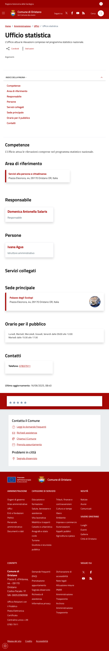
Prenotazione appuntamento (39, 583)
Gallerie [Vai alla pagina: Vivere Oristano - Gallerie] (84, 534)
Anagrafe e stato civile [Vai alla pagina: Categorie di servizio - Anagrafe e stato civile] (40, 533)
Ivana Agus (15, 247)
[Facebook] (71, 13)
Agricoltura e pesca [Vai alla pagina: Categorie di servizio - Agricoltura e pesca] (65, 535)
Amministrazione (22, 26)
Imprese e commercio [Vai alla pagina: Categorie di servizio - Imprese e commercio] (66, 522)
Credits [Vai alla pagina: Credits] (28, 641)
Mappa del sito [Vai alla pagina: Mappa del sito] (14, 641)
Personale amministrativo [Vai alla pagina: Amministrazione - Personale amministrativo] (14, 524)
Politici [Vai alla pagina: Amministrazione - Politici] (10, 517)
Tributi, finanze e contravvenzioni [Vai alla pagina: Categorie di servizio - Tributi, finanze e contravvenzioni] (64, 502)
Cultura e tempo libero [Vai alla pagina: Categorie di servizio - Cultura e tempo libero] (64, 511)
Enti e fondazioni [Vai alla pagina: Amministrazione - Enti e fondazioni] (15, 513)
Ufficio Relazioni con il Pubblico (17, 604)
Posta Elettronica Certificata (15, 613)
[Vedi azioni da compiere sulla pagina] (27, 48)
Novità (84, 491)
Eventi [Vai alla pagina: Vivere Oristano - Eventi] (84, 529)
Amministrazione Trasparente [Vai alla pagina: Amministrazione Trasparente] (64, 597)
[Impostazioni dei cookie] (5, 646)
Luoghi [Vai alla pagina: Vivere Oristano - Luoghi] (84, 525)
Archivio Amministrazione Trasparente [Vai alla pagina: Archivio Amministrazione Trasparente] (64, 608)
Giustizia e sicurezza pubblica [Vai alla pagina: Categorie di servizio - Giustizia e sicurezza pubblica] (41, 547)
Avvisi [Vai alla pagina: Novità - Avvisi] (83, 504)
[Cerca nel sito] (101, 13)
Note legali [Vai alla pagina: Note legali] (61, 580)
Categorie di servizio (43, 491)
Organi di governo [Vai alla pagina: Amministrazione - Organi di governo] (16, 499)
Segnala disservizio (41, 589)
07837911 (25, 366)
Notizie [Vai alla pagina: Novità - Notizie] (84, 499)
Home (8, 26)
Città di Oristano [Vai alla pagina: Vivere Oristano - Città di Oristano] (89, 538)
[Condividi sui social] (12, 48)
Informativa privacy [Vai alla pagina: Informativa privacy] (41, 603)
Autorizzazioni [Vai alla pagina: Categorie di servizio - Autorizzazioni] (63, 526)
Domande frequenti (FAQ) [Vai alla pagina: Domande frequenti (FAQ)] (41, 574)
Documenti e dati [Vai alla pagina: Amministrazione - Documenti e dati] (15, 531)
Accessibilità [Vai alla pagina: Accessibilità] (42, 641)
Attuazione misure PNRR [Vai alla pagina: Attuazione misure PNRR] (65, 587)
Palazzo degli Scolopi (21, 297)
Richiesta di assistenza (37, 597)
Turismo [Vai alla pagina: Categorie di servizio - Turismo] (35, 540)
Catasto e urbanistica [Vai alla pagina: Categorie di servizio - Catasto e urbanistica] (42, 526)
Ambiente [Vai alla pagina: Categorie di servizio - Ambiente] (61, 517)
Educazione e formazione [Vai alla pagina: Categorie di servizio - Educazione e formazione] (38, 502)
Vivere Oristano (90, 516)
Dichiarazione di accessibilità (64, 574)
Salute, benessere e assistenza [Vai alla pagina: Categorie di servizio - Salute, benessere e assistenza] (41, 511)
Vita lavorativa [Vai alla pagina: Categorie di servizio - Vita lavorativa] (39, 517)
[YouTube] (76, 13)
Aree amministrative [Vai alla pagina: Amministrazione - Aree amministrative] (17, 504)
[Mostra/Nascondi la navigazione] (3, 13)
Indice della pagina (16, 77)
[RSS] (82, 13)
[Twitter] (65, 13)
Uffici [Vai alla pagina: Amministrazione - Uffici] (9, 508)
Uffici (36, 26)
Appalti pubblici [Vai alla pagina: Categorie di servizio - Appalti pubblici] (63, 531)
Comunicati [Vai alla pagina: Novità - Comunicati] (86, 508)
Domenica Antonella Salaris (27, 211)
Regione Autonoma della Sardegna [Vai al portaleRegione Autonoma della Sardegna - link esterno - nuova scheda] (19, 3)
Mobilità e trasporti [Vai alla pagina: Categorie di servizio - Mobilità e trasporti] (41, 522)
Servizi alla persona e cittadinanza (27, 174)
